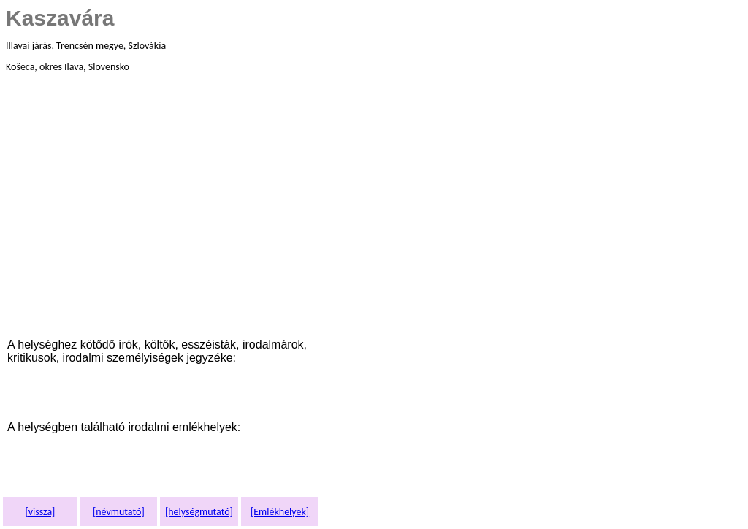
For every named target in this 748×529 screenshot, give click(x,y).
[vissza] (40, 512)
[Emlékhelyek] (280, 512)
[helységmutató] (199, 512)
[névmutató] (119, 512)
